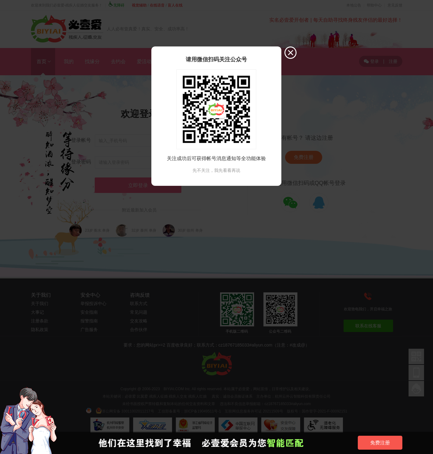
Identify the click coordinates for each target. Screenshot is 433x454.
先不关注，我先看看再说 (216, 170)
